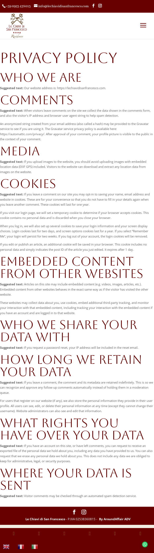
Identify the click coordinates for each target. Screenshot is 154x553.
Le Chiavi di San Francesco (45, 519)
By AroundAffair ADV (115, 519)
